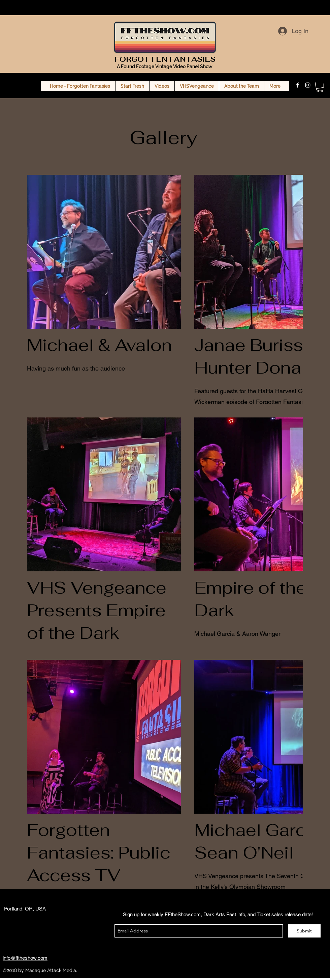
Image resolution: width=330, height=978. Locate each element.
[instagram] (307, 85)
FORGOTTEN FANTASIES (165, 59)
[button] (320, 87)
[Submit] (304, 931)
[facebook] (297, 85)
